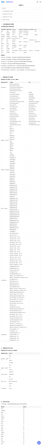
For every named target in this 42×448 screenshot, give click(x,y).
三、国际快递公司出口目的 (6, 16)
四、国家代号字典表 (5, 19)
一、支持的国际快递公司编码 (7, 11)
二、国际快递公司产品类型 (6, 14)
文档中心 (21, 5)
